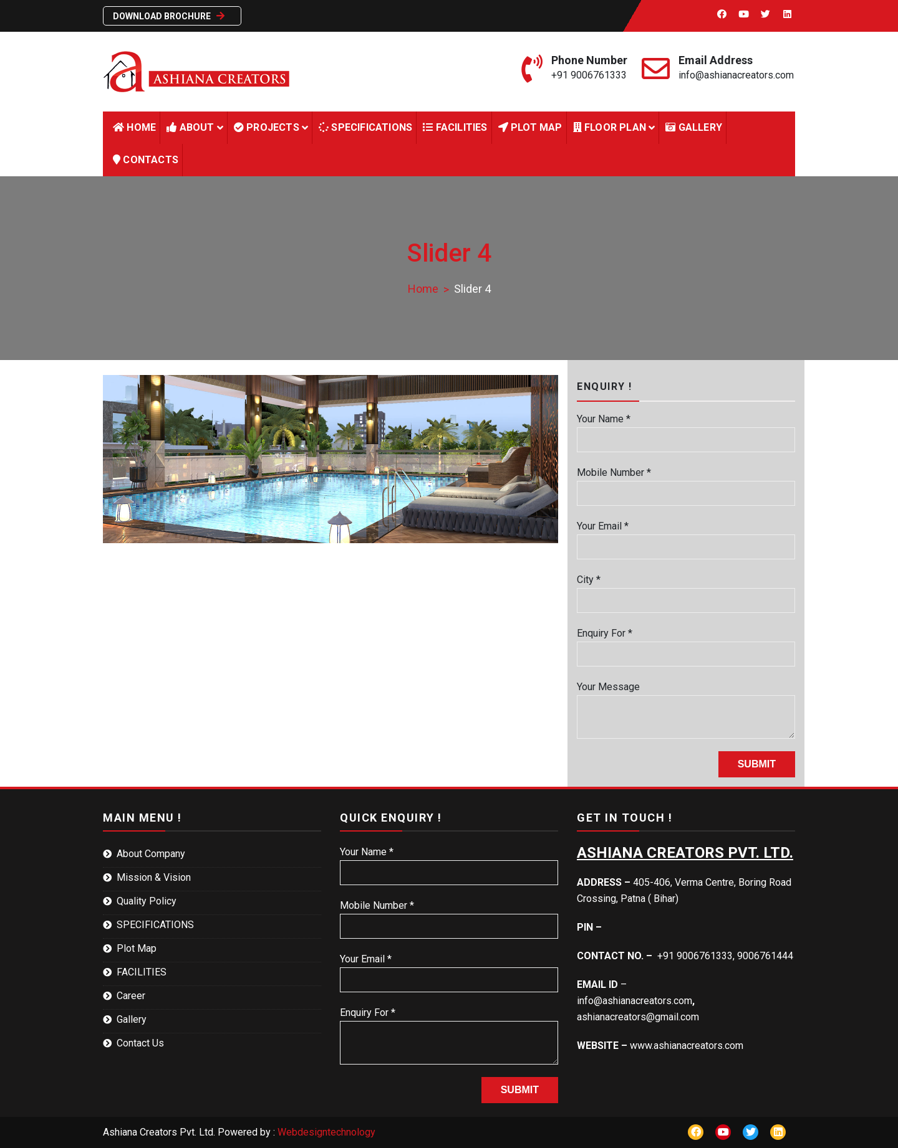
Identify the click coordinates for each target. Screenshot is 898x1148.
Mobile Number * (686, 483)
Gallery (693, 127)
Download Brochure (170, 16)
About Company (151, 854)
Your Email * (686, 536)
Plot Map (530, 127)
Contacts (145, 160)
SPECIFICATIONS (155, 925)
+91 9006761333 (589, 75)
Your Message (686, 710)
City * (686, 590)
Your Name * (686, 429)
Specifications (365, 127)
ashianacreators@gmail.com (638, 1017)
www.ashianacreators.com (686, 1045)
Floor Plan (609, 127)
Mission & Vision (154, 877)
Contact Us (140, 1043)
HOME (134, 127)
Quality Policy (146, 901)
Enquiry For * (686, 643)
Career (131, 996)
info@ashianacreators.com (736, 75)
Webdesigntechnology (326, 1132)
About (190, 127)
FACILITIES (455, 127)
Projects (266, 127)
